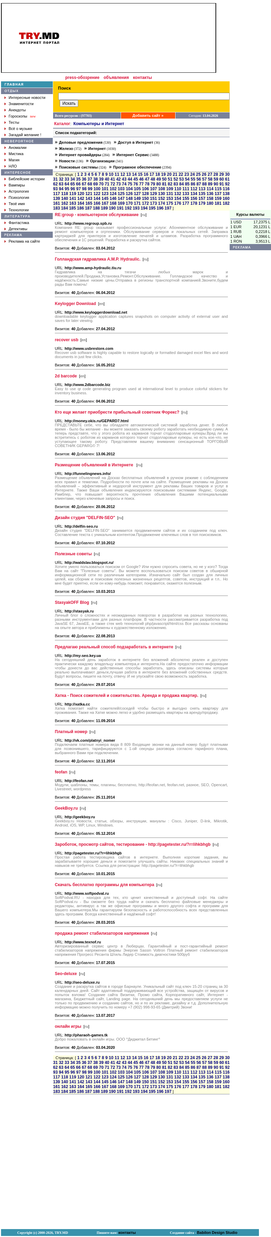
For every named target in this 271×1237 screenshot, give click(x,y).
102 (113, 188)
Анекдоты (17, 110)
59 (216, 179)
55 (193, 179)
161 (56, 203)
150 (145, 198)
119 (72, 193)
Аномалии (18, 147)
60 (221, 179)
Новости (67, 161)
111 (185, 188)
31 (55, 179)
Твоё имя (17, 204)
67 (84, 184)
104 (129, 188)
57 (204, 179)
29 (221, 174)
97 (78, 188)
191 (120, 208)
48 (153, 179)
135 (202, 193)
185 (72, 208)
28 (215, 174)
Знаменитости (21, 104)
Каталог (62, 123)
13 (128, 174)
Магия (14, 160)
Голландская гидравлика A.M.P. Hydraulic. (97, 259)
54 (187, 179)
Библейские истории (27, 179)
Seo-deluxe (66, 973)
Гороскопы (18, 116)
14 (134, 174)
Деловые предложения (80, 142)
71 (107, 184)
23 (186, 174)
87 (199, 184)
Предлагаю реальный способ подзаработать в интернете (114, 647)
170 (129, 203)
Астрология (19, 191)
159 (217, 198)
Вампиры (17, 185)
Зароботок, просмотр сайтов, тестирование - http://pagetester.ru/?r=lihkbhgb (133, 844)
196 (160, 208)
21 (175, 174)
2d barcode (66, 376)
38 (95, 179)
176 (177, 203)
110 (177, 188)
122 (96, 193)
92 (227, 184)
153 (169, 198)
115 (218, 188)
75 (130, 184)
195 (152, 208)
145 (105, 198)
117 (56, 193)
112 (193, 188)
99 (90, 188)
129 (153, 193)
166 (96, 203)
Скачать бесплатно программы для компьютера (104, 884)
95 (67, 188)
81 (164, 184)
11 (116, 174)
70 (101, 184)
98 (84, 188)
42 (118, 179)
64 (66, 184)
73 (118, 184)
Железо (66, 148)
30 (227, 174)
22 (181, 174)
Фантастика (19, 223)
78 (147, 184)
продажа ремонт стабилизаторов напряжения (102, 933)
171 (137, 203)
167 (105, 203)
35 (78, 179)
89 (210, 184)
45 (135, 179)
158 (210, 198)
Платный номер (71, 731)
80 (158, 184)
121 (89, 193)
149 (137, 198)
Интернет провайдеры (80, 155)
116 (226, 188)
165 (89, 203)
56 (199, 179)
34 (72, 179)
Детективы (18, 229)
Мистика (16, 154)
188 (96, 208)
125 (121, 193)
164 (80, 203)
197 (167, 208)
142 (80, 198)
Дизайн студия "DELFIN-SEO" (85, 517)
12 (122, 174)
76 (135, 184)
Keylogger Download (75, 303)
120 (80, 193)
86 (193, 184)
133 (185, 193)
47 (147, 179)
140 (64, 198)
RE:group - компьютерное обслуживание (97, 214)
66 (78, 184)
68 (90, 184)
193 (136, 208)
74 (124, 184)
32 (61, 179)
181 (217, 203)
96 (72, 188)
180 (210, 203)
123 (105, 193)
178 (193, 203)
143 (89, 198)
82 (170, 184)
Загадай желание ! (25, 135)
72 (112, 184)
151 (153, 198)
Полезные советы (73, 553)
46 (141, 179)
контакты (142, 77)
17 (152, 174)
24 (192, 174)
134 (193, 193)
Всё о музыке (20, 128)
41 (112, 179)
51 (170, 179)
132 (177, 193)
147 (121, 198)
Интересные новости (27, 97)
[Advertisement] (250, 106)
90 (216, 184)
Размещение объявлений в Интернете (94, 465)
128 (145, 193)
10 (111, 174)
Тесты (14, 122)
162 (64, 203)
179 (202, 203)
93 (55, 188)
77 (141, 184)
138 (226, 193)
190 (112, 208)
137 (217, 193)
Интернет (97, 148)
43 (124, 179)
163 (72, 203)
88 (204, 184)
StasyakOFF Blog (72, 602)
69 (95, 184)
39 (101, 179)
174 (161, 203)
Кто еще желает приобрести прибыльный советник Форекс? (117, 412)
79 (153, 184)
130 (161, 193)
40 (107, 179)
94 (61, 188)
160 (226, 198)
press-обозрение (82, 77)
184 (64, 208)
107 (153, 188)
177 (185, 203)
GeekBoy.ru (66, 808)
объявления (116, 77)
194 (144, 208)
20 (169, 174)
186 (80, 208)
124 (113, 193)
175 (169, 203)
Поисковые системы (78, 167)
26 (204, 174)
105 (137, 188)
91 (221, 184)
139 (56, 198)
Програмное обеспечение (137, 167)
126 (129, 193)
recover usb (66, 339)
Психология (19, 197)
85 (187, 184)
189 (104, 208)
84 (181, 184)
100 (96, 188)
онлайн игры (68, 1026)
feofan (61, 772)
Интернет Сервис (133, 155)
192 (128, 208)
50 (164, 179)
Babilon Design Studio (217, 1232)
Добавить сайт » (147, 115)
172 (145, 203)
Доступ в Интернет (135, 142)
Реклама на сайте (24, 241)
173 (153, 203)
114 (210, 188)
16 (146, 174)
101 (105, 188)
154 (177, 198)
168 (113, 203)
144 (96, 198)
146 (113, 198)
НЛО (13, 166)
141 (72, 198)
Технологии (19, 210)
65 (72, 184)
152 (161, 198)
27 (210, 174)
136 (210, 193)
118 (64, 193)
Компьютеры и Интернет (98, 123)
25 (198, 174)
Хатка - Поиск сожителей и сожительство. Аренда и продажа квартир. (126, 695)
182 (226, 203)
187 (88, 208)
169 (121, 203)
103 (121, 188)
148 (129, 198)
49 (158, 179)
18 (157, 174)
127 (137, 193)
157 (202, 198)
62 (55, 184)
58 (210, 179)
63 (61, 184)
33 (66, 179)
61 (227, 179)
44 (130, 179)
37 (90, 179)
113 (202, 188)
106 (145, 188)
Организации (102, 161)
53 (181, 179)
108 (161, 188)
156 (193, 198)
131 (169, 193)
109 (169, 188)
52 (175, 179)
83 (175, 184)
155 (185, 198)
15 (140, 174)
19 (163, 174)
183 (56, 208)
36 (84, 179)
